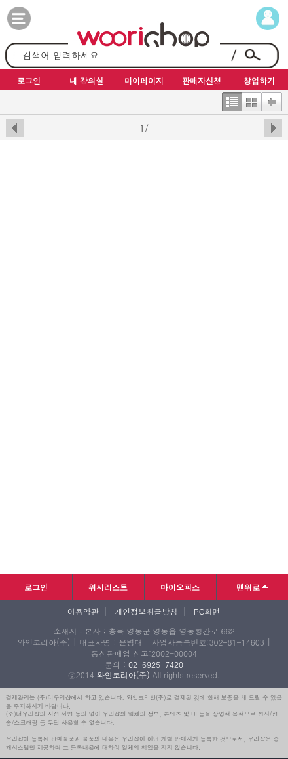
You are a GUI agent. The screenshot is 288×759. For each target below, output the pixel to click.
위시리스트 (108, 587)
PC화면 (207, 611)
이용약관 (83, 611)
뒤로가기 (272, 99)
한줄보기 (232, 99)
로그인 (36, 587)
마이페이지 (256, 18)
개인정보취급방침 (146, 611)
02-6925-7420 (155, 664)
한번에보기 (252, 99)
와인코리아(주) (123, 674)
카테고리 (32, 18)
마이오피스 (180, 587)
